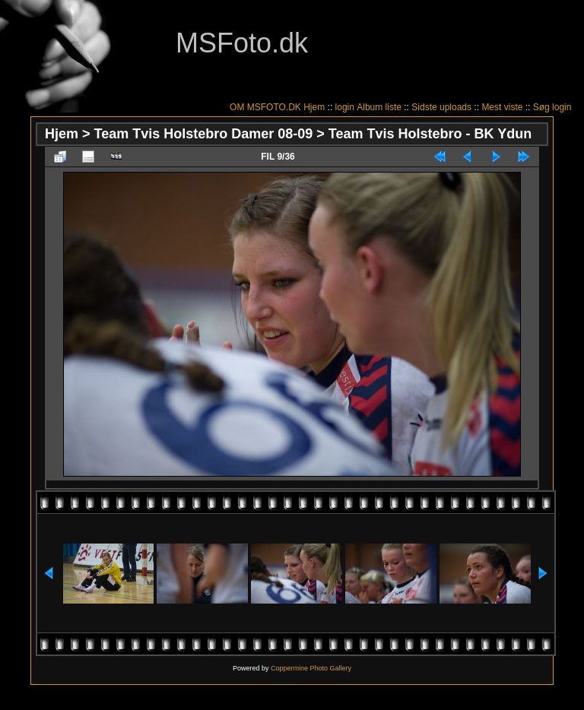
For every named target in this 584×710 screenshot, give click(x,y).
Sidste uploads (441, 107)
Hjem (314, 107)
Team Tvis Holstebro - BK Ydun (430, 133)
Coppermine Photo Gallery (311, 668)
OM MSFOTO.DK (265, 107)
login (344, 107)
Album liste (379, 107)
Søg (541, 107)
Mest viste (501, 107)
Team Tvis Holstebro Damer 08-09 (203, 133)
